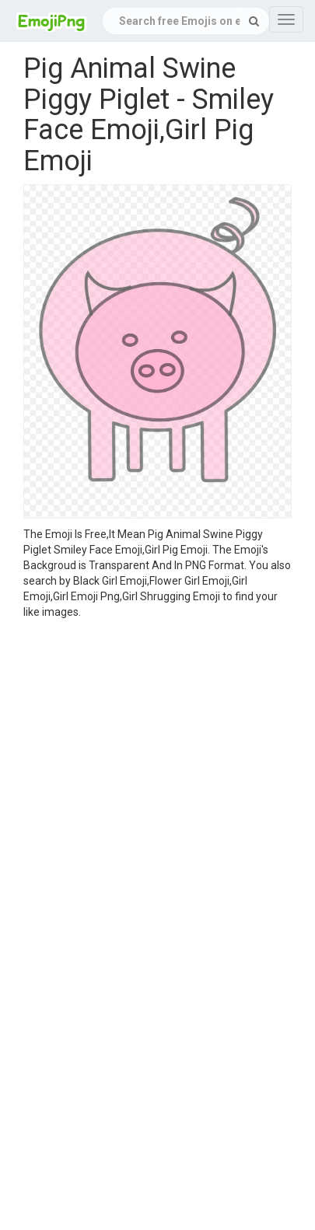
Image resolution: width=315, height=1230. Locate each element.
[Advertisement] (146, 773)
